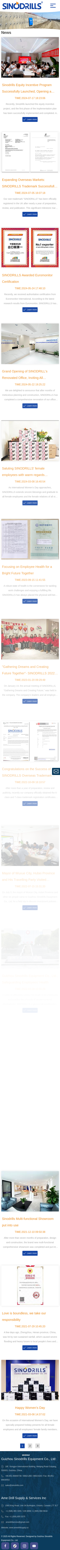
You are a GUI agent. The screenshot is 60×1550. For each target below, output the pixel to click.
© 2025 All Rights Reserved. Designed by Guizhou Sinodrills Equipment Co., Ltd (26, 1538)
